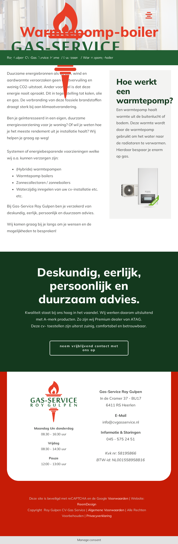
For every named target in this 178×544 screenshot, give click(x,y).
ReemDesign (86, 504)
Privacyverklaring (98, 516)
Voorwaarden (118, 498)
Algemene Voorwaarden (106, 510)
